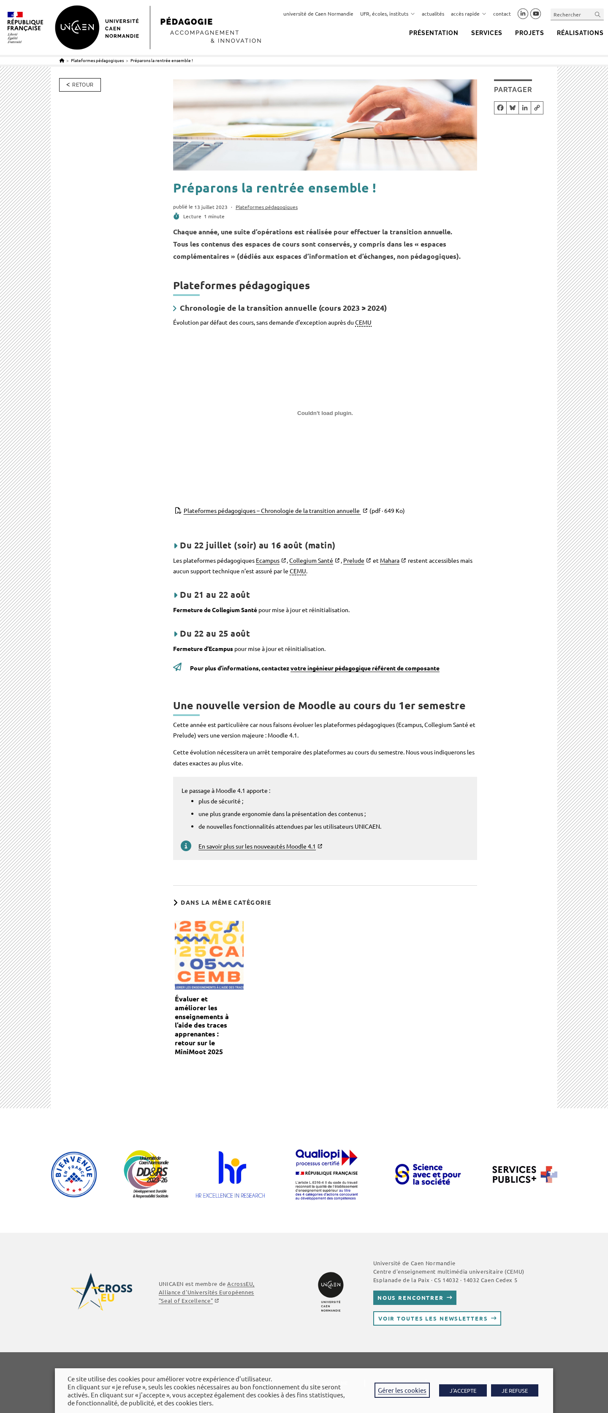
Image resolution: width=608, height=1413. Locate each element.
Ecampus (268, 560)
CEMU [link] (363, 322)
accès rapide (468, 13)
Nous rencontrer (410, 1297)
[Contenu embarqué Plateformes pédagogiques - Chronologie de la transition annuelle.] (325, 416)
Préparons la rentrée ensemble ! (161, 60)
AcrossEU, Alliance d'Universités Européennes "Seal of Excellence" (207, 1292)
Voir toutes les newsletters (433, 1318)
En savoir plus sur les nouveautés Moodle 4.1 (257, 846)
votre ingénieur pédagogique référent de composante (365, 668)
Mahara (389, 560)
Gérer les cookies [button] (402, 1390)
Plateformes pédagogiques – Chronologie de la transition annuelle (294, 510)
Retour (82, 85)
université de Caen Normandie (318, 13)
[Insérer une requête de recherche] (577, 14)
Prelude (353, 560)
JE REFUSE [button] (515, 1390)
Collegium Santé (311, 560)
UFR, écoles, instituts (387, 13)
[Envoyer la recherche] (598, 14)
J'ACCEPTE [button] (463, 1390)
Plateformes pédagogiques (267, 206)
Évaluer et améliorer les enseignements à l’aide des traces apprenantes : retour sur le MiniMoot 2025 (202, 1025)
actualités (433, 13)
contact (502, 13)
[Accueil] (62, 60)
